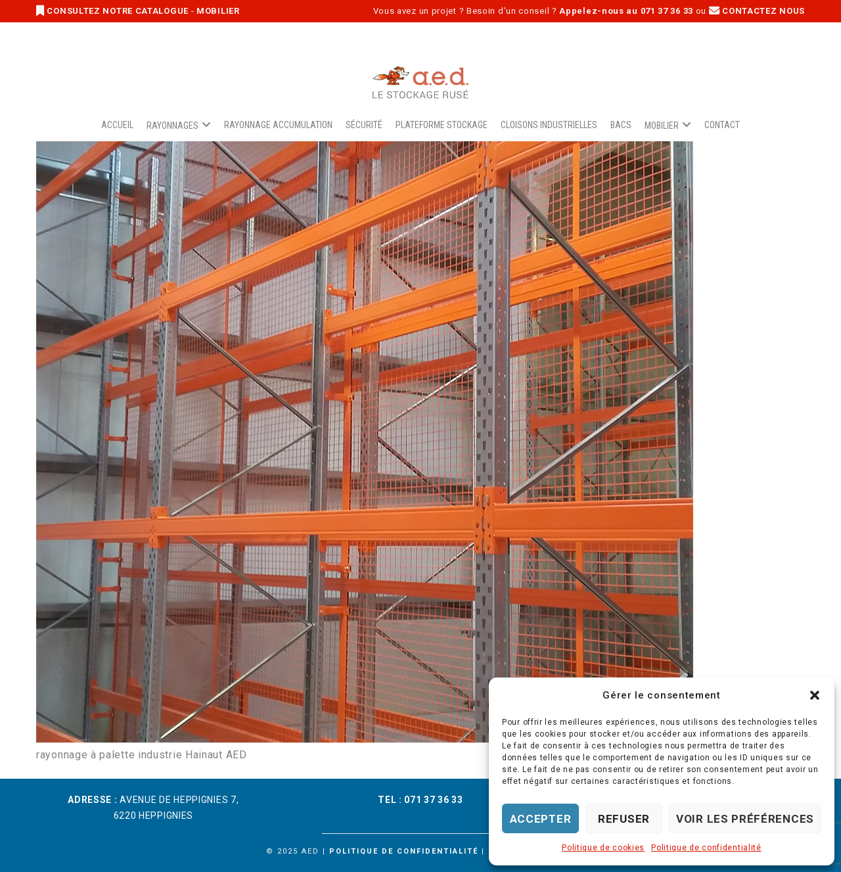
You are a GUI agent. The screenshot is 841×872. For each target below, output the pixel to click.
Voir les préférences (745, 818)
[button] (814, 695)
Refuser (624, 818)
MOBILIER (218, 11)
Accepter (541, 818)
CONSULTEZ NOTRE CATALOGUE (113, 11)
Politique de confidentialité (706, 847)
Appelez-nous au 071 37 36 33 (626, 11)
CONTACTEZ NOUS (757, 11)
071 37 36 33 (433, 799)
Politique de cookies (603, 847)
